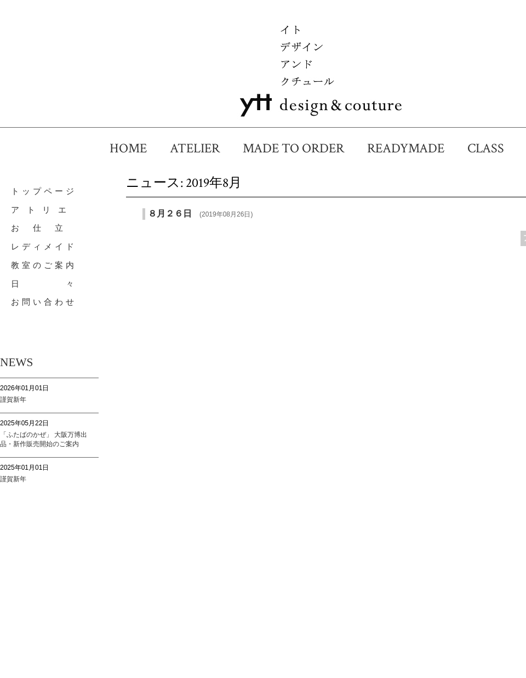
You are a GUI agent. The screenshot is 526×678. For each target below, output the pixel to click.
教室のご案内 (44, 265)
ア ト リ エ (40, 210)
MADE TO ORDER (300, 148)
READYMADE (412, 148)
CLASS (492, 148)
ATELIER (201, 148)
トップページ (44, 191)
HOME (135, 148)
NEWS (16, 362)
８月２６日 (170, 213)
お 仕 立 (38, 228)
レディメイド (44, 246)
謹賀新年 (13, 399)
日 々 (44, 284)
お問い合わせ (44, 302)
